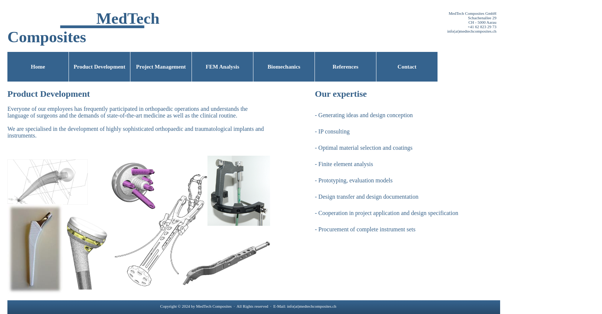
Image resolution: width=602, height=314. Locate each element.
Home (38, 67)
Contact (407, 67)
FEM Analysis (222, 67)
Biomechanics (283, 67)
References (346, 67)
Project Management (161, 67)
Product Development (99, 67)
